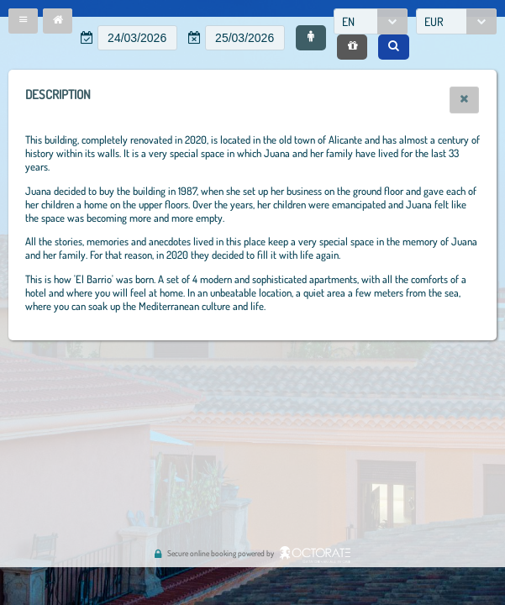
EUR (434, 21)
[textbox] (137, 37)
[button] (23, 21)
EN (348, 21)
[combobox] (371, 21)
